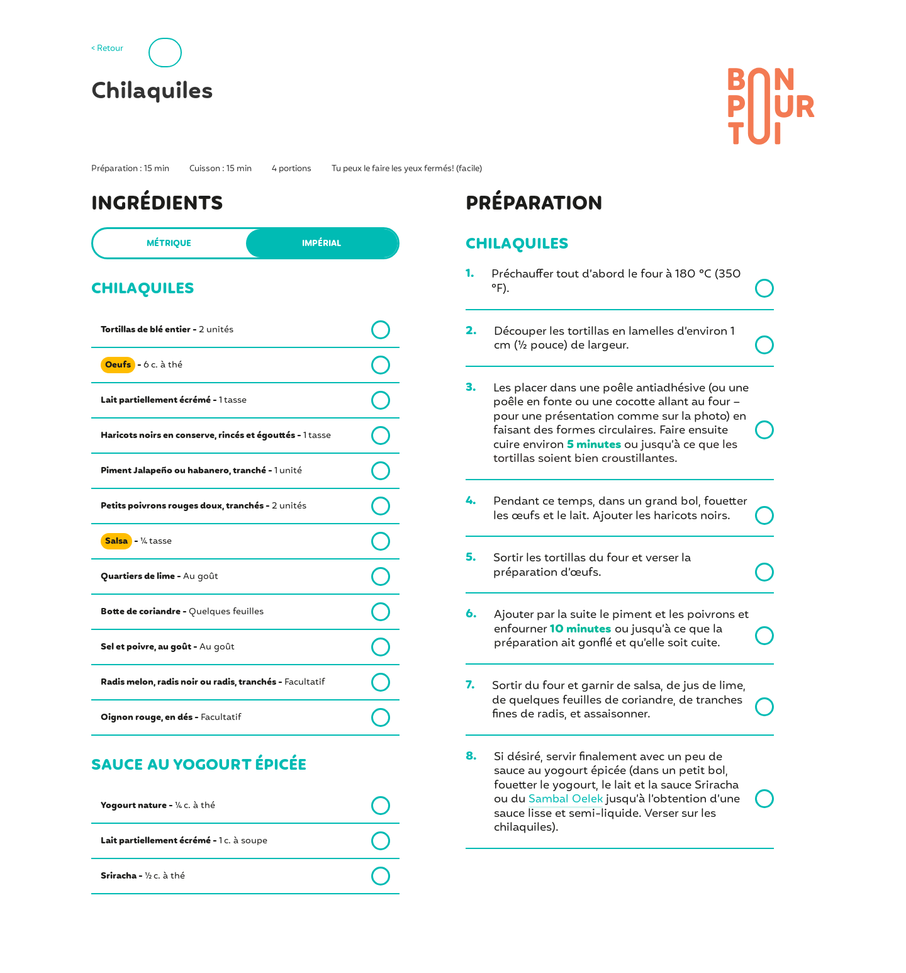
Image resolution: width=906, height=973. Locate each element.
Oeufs (118, 365)
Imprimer (195, 52)
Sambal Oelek (566, 799)
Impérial (322, 244)
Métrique (169, 244)
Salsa (116, 541)
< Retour (107, 49)
